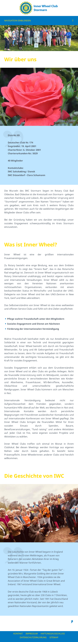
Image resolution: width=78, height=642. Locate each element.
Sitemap (53, 637)
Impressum (32, 633)
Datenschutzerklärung (33, 637)
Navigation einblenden (17, 20)
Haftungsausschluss (53, 633)
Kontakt (18, 633)
